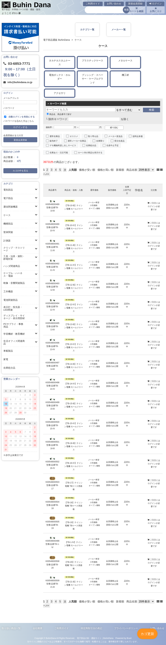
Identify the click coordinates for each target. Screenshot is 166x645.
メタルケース (125, 60)
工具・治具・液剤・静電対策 (14, 257)
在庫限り (100, 141)
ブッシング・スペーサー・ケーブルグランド (92, 79)
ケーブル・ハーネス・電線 (12, 274)
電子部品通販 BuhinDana (56, 39)
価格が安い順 (87, 169)
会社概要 (37, 628)
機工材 (125, 75)
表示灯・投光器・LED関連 (12, 308)
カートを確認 (136, 10)
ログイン (155, 3)
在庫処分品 (9, 367)
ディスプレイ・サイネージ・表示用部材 (14, 317)
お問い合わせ (114, 3)
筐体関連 (8, 232)
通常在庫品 (55, 136)
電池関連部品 (10, 300)
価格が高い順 (105, 169)
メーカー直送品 (115, 136)
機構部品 (8, 223)
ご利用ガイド (93, 3)
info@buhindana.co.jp (19, 82)
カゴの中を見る (20, 171)
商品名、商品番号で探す (59, 114)
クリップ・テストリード (14, 249)
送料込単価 (137, 136)
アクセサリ (60, 93)
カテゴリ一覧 (87, 29)
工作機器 (8, 291)
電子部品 (8, 198)
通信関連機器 (10, 206)
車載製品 (8, 350)
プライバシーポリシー (126, 628)
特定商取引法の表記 (91, 628)
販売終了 (54, 141)
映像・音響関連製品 (14, 283)
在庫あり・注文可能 (59, 152)
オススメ (74, 136)
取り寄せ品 (93, 136)
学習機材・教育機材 (14, 334)
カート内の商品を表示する (90, 152)
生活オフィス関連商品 (14, 342)
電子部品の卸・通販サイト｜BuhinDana (95, 638)
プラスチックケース (92, 60)
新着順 (120, 169)
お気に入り (156, 10)
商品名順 (131, 169)
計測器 (7, 240)
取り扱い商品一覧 (11, 628)
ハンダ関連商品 (11, 266)
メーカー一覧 (118, 29)
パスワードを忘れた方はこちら (18, 121)
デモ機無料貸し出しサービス (63, 145)
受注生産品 (119, 141)
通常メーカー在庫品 (77, 141)
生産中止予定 (112, 145)
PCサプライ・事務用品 (13, 325)
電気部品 (8, 189)
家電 (5, 359)
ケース (7, 215)
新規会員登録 (135, 3)
